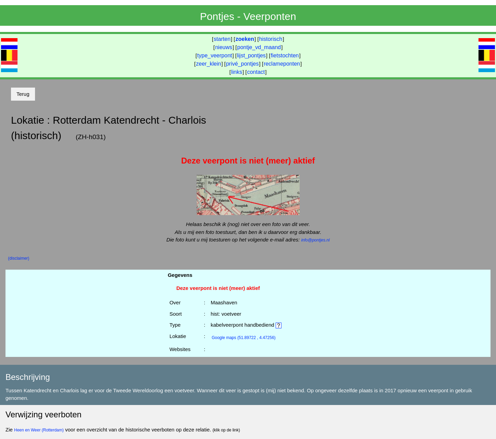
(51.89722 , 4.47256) (244, 337)
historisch (270, 39)
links (236, 72)
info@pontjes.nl (315, 240)
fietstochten (285, 55)
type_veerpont (214, 55)
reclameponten (282, 64)
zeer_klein (208, 64)
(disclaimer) (18, 258)
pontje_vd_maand (259, 47)
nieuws (223, 47)
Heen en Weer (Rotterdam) (39, 430)
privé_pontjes (242, 64)
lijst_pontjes (251, 55)
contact (256, 72)
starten (222, 39)
